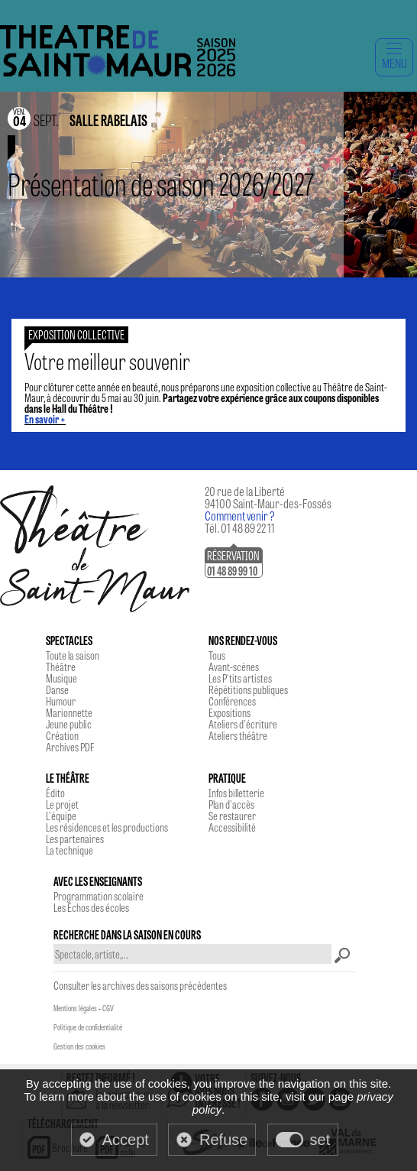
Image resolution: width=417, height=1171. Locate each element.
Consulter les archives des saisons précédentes (140, 985)
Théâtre (61, 666)
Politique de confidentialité (87, 1027)
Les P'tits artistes (240, 678)
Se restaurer (232, 815)
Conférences (232, 701)
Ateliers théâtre (237, 735)
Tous (216, 655)
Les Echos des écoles (91, 907)
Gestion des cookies (79, 1046)
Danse (57, 689)
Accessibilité (232, 827)
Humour (61, 701)
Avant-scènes (233, 666)
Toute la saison (72, 655)
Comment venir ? (240, 515)
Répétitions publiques (248, 689)
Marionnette (69, 712)
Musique (61, 678)
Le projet (62, 804)
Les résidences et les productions (107, 827)
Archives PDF (70, 746)
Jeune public (69, 723)
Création (62, 735)
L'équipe (61, 815)
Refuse (223, 1139)
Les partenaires (75, 838)
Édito (55, 792)
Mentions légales (75, 1008)
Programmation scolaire (98, 895)
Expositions (229, 712)
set (320, 1139)
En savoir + (45, 419)
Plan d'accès (231, 804)
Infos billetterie (236, 792)
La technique (69, 850)
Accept (125, 1139)
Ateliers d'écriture (242, 723)
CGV (108, 1008)
